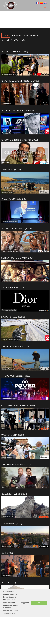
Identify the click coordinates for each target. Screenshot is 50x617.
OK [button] (39, 603)
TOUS (6, 35)
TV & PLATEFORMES (25, 35)
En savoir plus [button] (9, 613)
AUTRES (19, 39)
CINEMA (7, 39)
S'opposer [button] (25, 603)
